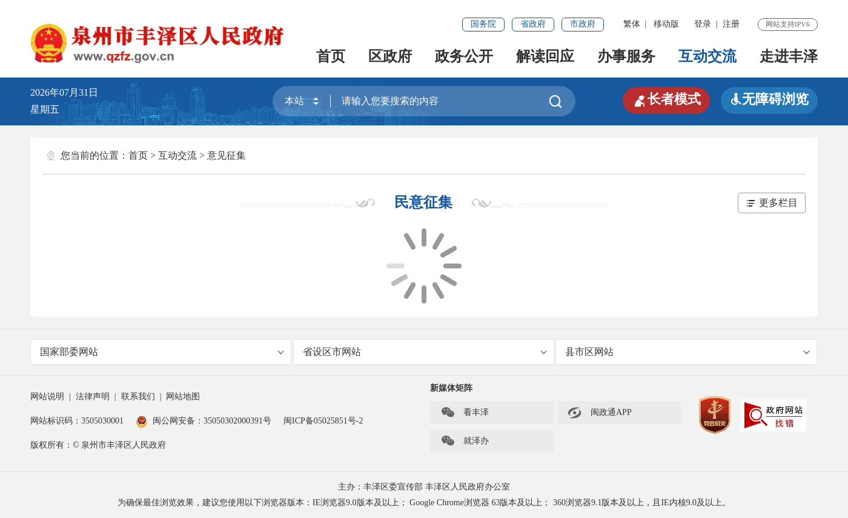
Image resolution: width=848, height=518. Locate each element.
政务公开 (464, 56)
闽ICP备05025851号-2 (323, 420)
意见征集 (226, 155)
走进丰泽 (789, 56)
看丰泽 (464, 412)
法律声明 (93, 396)
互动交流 (707, 56)
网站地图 (183, 396)
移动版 (666, 23)
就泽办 (464, 441)
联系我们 (138, 396)
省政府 (533, 23)
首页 (330, 56)
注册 (731, 23)
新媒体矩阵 (451, 388)
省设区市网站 (425, 352)
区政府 (390, 56)
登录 (702, 23)
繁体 (631, 23)
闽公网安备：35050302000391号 (203, 420)
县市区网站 (687, 352)
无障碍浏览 (769, 99)
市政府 (582, 23)
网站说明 (47, 396)
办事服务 (626, 56)
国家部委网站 (162, 352)
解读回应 (545, 56)
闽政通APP (600, 412)
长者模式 (666, 99)
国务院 (483, 23)
